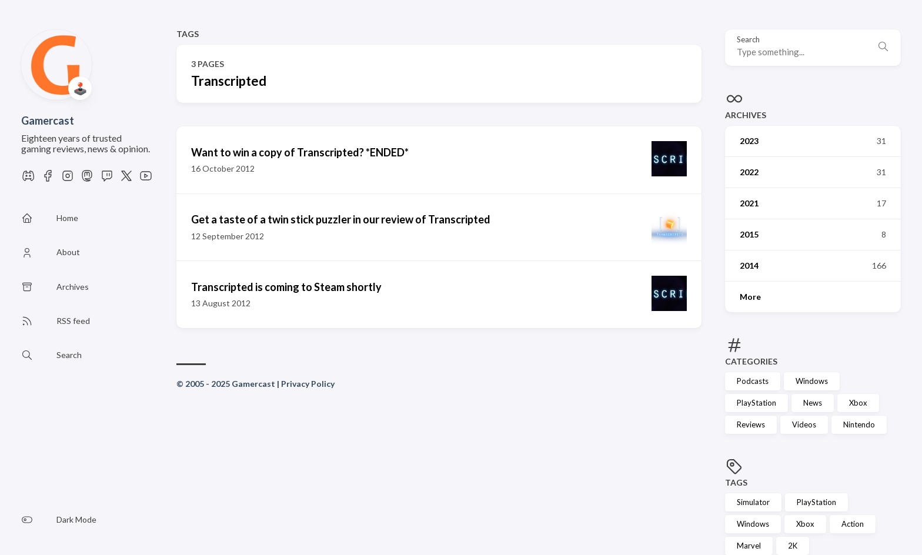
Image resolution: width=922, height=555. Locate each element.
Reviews (751, 424)
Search (748, 39)
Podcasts (753, 381)
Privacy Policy (308, 384)
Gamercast (47, 120)
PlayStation (756, 402)
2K (792, 545)
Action (852, 524)
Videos (804, 424)
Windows (812, 381)
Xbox (858, 402)
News (812, 402)
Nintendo (859, 424)
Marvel (749, 545)
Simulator (753, 502)
